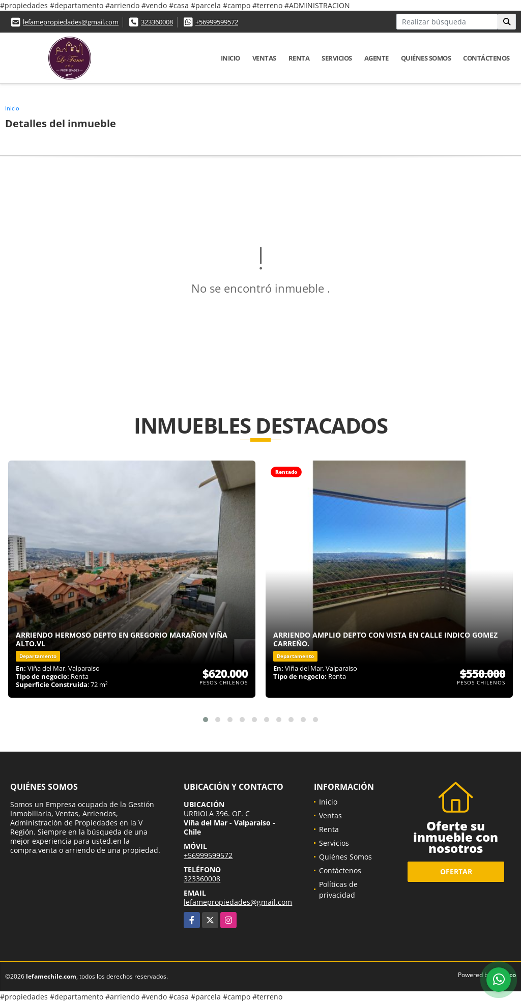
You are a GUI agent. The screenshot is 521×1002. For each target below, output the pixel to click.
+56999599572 (216, 21)
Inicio (230, 58)
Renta (299, 58)
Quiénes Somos (426, 58)
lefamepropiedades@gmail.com (71, 21)
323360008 (157, 21)
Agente (376, 58)
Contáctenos (486, 58)
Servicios (337, 58)
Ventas (264, 58)
